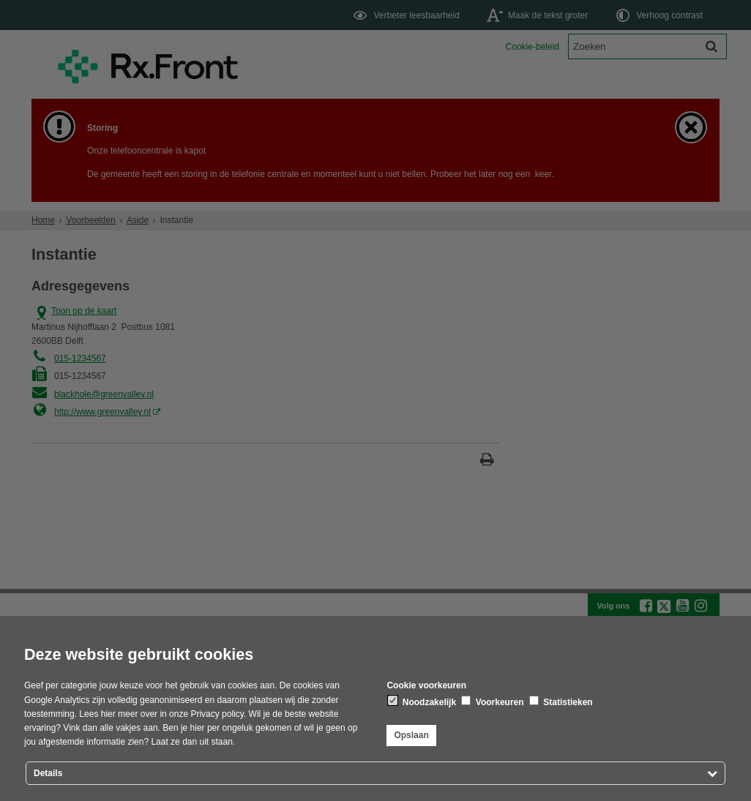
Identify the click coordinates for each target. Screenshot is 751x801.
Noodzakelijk (422, 701)
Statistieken (561, 701)
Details (48, 773)
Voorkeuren (492, 701)
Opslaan (411, 735)
